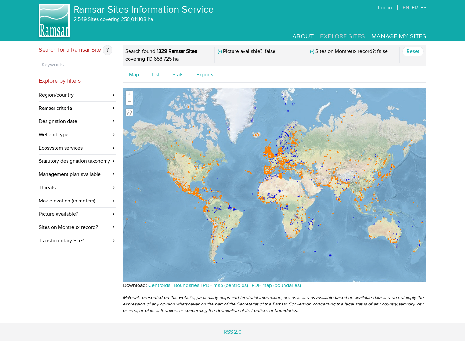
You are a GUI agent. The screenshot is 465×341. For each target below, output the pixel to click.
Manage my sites (398, 36)
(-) (220, 51)
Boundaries (186, 285)
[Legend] (129, 112)
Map (134, 74)
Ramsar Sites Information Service (144, 10)
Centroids (159, 285)
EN (406, 8)
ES (423, 8)
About (303, 36)
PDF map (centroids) (226, 285)
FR (415, 8)
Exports (204, 74)
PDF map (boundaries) (276, 285)
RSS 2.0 (233, 332)
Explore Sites (342, 36)
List (156, 74)
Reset (413, 51)
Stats (177, 74)
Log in (385, 8)
